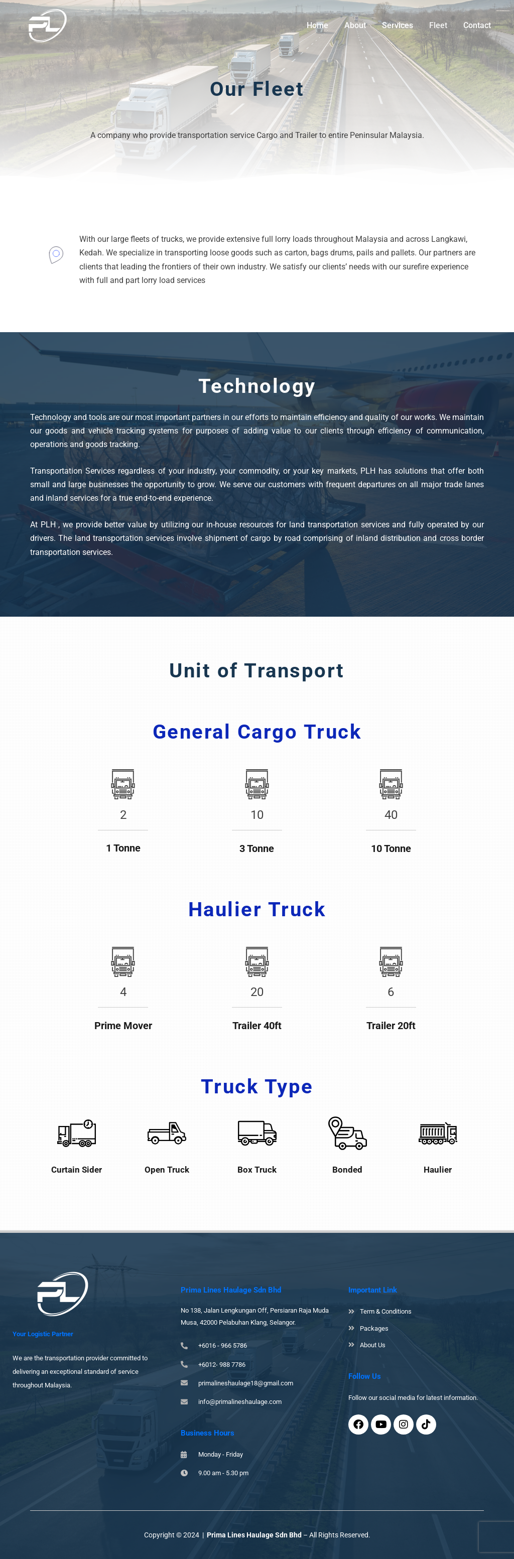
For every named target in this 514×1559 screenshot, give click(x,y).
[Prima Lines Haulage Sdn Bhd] (47, 25)
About (355, 25)
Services (397, 25)
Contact (477, 25)
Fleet (438, 25)
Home (317, 25)
